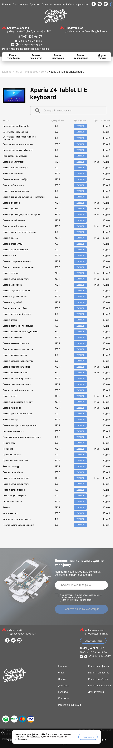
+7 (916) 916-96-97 (31, 44)
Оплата (24, 4)
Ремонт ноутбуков (98, 679)
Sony (43, 71)
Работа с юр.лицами (77, 4)
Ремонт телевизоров (99, 685)
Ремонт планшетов (26, 71)
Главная (6, 4)
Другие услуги (96, 692)
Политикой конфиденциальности (76, 600)
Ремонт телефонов (98, 666)
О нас (16, 4)
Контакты (59, 4)
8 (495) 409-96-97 (30, 36)
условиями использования (55, 737)
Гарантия (47, 4)
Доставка (35, 4)
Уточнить (80, 126)
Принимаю (88, 737)
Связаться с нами (93, 641)
